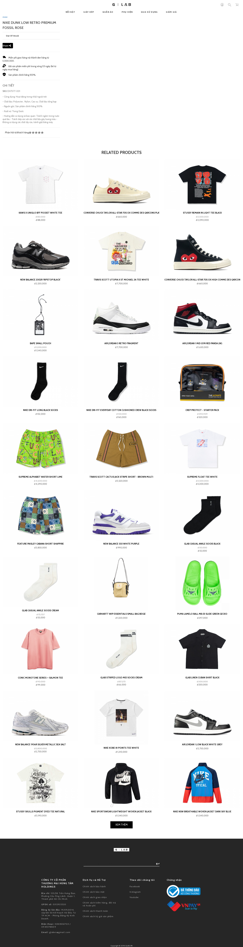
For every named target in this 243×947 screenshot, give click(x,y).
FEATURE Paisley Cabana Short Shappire (40, 663)
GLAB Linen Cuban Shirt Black (202, 797)
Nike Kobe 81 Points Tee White (121, 867)
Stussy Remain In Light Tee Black (202, 332)
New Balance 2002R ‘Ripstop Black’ (40, 399)
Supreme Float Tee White (202, 596)
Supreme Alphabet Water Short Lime (40, 596)
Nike (5, 136)
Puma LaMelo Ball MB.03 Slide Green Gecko (202, 733)
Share (7, 165)
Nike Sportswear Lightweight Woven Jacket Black (121, 931)
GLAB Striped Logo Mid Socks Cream (121, 797)
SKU (5, 210)
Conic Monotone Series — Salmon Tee (40, 797)
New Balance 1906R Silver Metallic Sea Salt (40, 864)
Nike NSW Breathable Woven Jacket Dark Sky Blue (202, 931)
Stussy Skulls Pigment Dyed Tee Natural (40, 931)
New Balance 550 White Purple (121, 663)
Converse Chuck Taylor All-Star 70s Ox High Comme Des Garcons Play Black (202, 399)
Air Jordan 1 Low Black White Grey (202, 864)
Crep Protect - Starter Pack (202, 529)
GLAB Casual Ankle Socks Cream (40, 730)
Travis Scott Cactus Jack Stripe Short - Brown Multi (121, 596)
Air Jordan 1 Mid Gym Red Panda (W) (202, 462)
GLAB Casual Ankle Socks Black (202, 663)
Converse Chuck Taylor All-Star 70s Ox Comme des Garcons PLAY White (121, 332)
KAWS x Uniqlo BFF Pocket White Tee (40, 332)
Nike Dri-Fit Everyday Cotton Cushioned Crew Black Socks (121, 529)
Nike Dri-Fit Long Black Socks (40, 529)
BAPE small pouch (40, 462)
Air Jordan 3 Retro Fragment (121, 462)
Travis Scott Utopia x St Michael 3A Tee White (121, 399)
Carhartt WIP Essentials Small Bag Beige (121, 733)
